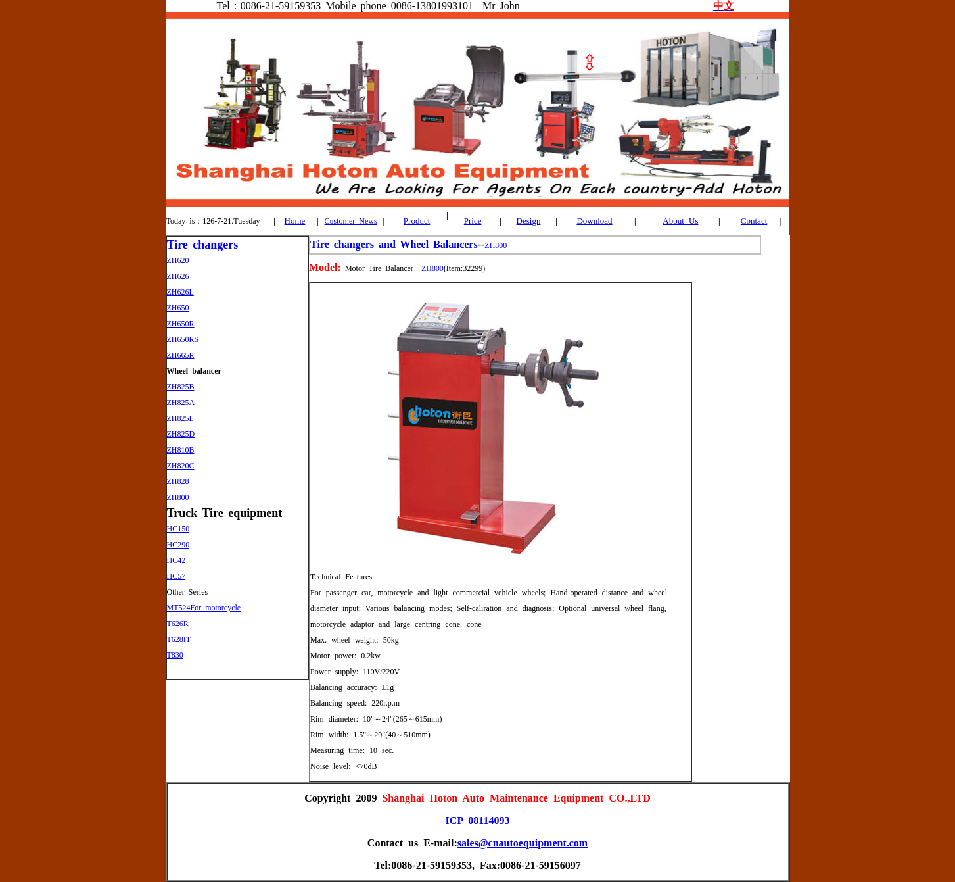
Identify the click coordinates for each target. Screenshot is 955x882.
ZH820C (181, 465)
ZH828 (178, 481)
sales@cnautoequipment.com (522, 842)
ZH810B (181, 449)
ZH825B (181, 386)
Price (473, 221)
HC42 (176, 560)
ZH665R (181, 355)
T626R (178, 623)
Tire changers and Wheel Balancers (394, 244)
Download (594, 221)
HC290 (178, 544)
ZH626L (180, 292)
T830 (175, 655)
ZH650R (181, 323)
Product (417, 221)
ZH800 (178, 497)
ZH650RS (183, 339)
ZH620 (178, 260)
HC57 (176, 576)
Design (529, 221)
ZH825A (181, 402)
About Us (680, 221)
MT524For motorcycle (204, 607)
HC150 (178, 528)
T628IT (179, 639)
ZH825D (181, 434)
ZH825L (180, 418)
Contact (754, 221)
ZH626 (178, 276)
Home (295, 221)
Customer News (351, 221)
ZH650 (178, 307)
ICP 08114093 (478, 820)
